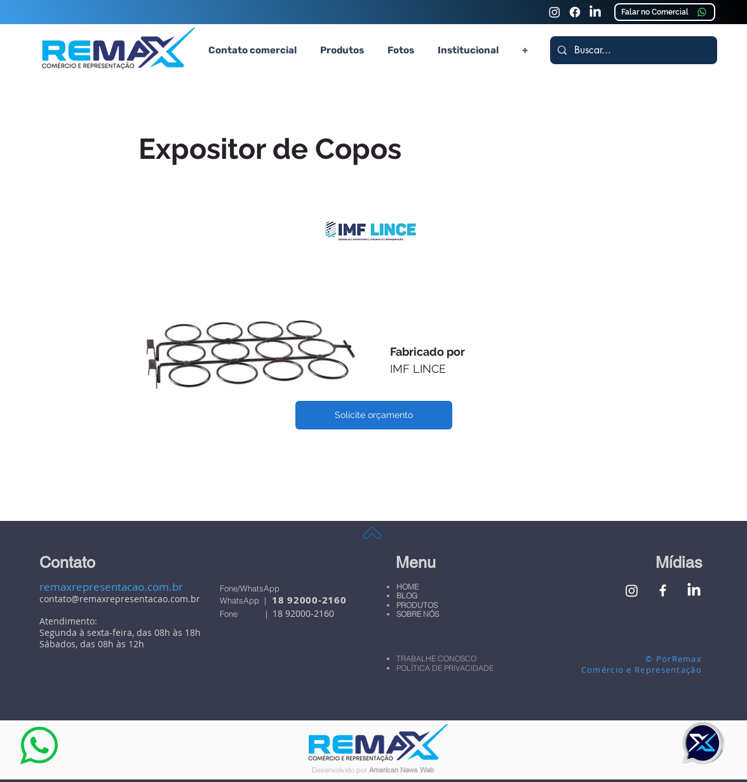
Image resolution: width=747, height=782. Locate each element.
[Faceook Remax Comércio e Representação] (575, 12)
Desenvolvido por (340, 769)
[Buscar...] (632, 50)
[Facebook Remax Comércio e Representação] (663, 590)
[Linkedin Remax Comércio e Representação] (595, 12)
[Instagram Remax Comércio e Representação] (555, 12)
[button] (341, 50)
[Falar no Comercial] (664, 12)
